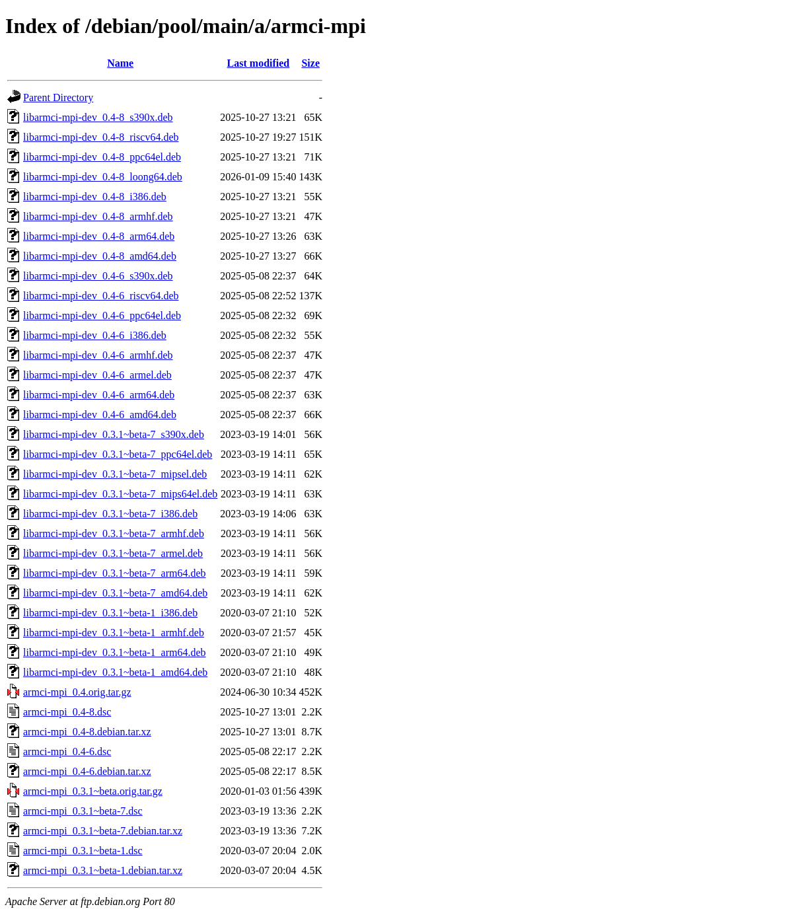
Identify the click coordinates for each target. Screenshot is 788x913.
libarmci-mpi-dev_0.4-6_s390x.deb (98, 275)
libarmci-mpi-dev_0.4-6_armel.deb (97, 375)
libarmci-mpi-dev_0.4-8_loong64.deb (102, 176)
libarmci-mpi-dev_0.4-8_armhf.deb (98, 216)
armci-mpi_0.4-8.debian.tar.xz (87, 731)
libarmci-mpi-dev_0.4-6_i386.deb (94, 335)
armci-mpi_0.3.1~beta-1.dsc (83, 850)
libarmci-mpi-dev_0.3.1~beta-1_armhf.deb (113, 632)
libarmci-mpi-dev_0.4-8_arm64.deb (98, 236)
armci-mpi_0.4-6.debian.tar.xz (87, 771)
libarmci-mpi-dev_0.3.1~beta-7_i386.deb (110, 513)
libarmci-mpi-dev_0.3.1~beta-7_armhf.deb (113, 533)
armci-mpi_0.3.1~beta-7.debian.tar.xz (102, 830)
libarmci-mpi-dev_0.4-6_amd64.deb (99, 414)
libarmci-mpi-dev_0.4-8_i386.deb (94, 196)
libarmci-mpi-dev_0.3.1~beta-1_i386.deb (110, 612)
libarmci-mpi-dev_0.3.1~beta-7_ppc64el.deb (117, 454)
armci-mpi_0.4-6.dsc (67, 751)
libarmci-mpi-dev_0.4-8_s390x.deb (98, 117)
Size (310, 63)
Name (120, 63)
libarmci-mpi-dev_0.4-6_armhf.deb (98, 355)
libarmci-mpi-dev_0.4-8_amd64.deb (99, 256)
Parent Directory (58, 97)
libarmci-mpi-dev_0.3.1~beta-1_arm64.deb (114, 652)
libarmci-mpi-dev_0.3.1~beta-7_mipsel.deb (115, 474)
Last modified (258, 63)
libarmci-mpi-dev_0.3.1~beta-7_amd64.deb (115, 593)
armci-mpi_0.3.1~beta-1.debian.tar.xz (102, 870)
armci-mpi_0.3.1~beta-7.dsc (83, 811)
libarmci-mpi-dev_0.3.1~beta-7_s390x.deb (113, 434)
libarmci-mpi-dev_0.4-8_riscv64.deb (101, 137)
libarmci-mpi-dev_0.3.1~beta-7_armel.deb (113, 553)
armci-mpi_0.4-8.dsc (67, 711)
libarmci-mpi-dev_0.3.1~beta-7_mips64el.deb (120, 493)
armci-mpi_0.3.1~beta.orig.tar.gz (92, 791)
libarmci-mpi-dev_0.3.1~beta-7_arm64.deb (114, 573)
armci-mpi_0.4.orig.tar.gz (77, 692)
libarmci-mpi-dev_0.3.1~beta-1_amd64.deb (115, 672)
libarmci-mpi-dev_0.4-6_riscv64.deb (101, 295)
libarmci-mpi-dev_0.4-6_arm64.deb (98, 394)
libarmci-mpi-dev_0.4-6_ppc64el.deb (102, 315)
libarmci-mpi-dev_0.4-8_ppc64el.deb (102, 157)
